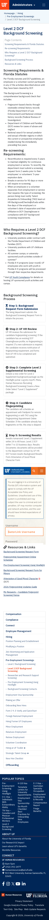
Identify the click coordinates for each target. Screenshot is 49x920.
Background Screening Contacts (22, 689)
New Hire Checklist (14, 758)
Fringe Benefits (37, 809)
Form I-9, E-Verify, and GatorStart (21, 710)
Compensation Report (40, 804)
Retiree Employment (15, 737)
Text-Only (8, 909)
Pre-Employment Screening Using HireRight (23, 683)
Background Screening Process (19, 59)
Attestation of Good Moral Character (21, 578)
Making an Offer (13, 700)
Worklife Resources (11, 850)
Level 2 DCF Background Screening (20, 669)
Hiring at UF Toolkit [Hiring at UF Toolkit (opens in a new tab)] (14, 748)
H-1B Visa (22, 783)
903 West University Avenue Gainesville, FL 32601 (24, 875)
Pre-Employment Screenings (20, 16)
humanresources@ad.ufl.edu (17, 870)
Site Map (18, 909)
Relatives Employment (16, 732)
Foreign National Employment (19, 716)
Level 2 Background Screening (21, 664)
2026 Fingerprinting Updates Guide (20, 587)
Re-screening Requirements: (17, 48)
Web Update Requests (35, 909)
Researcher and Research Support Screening (23, 676)
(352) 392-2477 (11, 866)
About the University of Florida (16, 838)
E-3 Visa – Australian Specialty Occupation (38, 787)
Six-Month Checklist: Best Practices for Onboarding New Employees (24, 814)
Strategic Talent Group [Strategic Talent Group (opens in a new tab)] (16, 753)
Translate (39, 905)
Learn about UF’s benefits (14, 846)
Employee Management (18, 631)
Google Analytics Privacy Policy (18, 905)
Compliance (12, 619)
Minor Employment (14, 726)
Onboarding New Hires (16, 705)
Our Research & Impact (13, 842)
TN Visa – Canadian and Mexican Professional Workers (8, 815)
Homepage (9, 13)
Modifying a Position (15, 646)
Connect (10, 625)
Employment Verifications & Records (39, 797)
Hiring (20, 13)
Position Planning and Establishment (22, 641)
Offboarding (12, 765)
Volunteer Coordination (16, 742)
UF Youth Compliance (19, 277)
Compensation (13, 614)
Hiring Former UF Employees (19, 721)
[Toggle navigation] (43, 5)
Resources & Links (13, 64)
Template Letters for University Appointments (24, 791)
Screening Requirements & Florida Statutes (24, 44)
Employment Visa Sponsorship (19, 695)
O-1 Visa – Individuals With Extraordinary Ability (8, 802)
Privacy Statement (24, 901)
